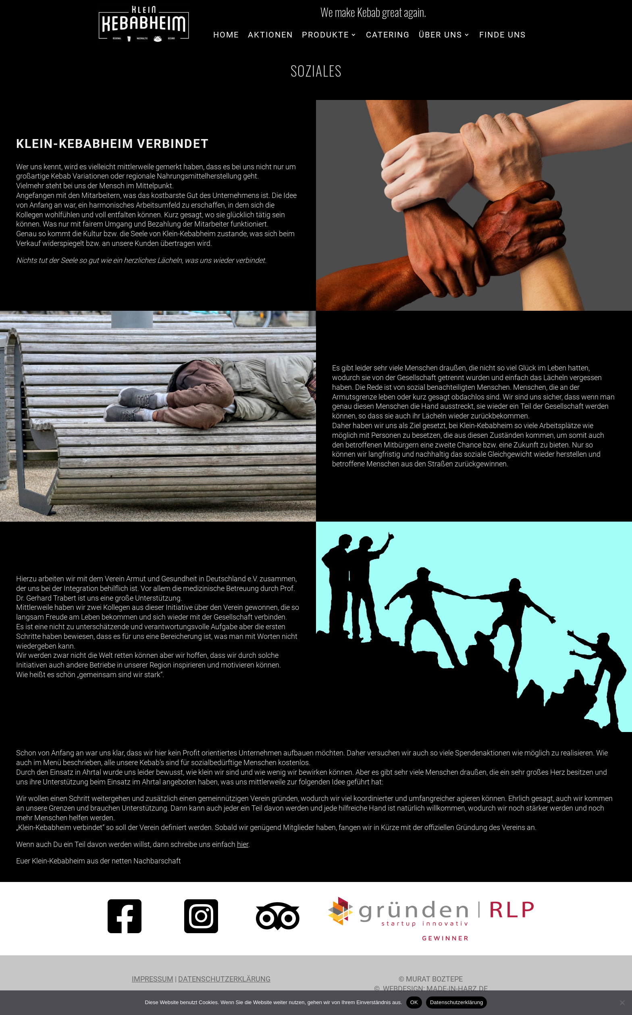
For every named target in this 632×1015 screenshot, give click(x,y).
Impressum (152, 979)
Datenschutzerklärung (224, 979)
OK (414, 1002)
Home (226, 36)
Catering (388, 36)
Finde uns (502, 36)
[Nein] (622, 1002)
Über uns (440, 36)
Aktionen (270, 36)
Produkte (325, 36)
